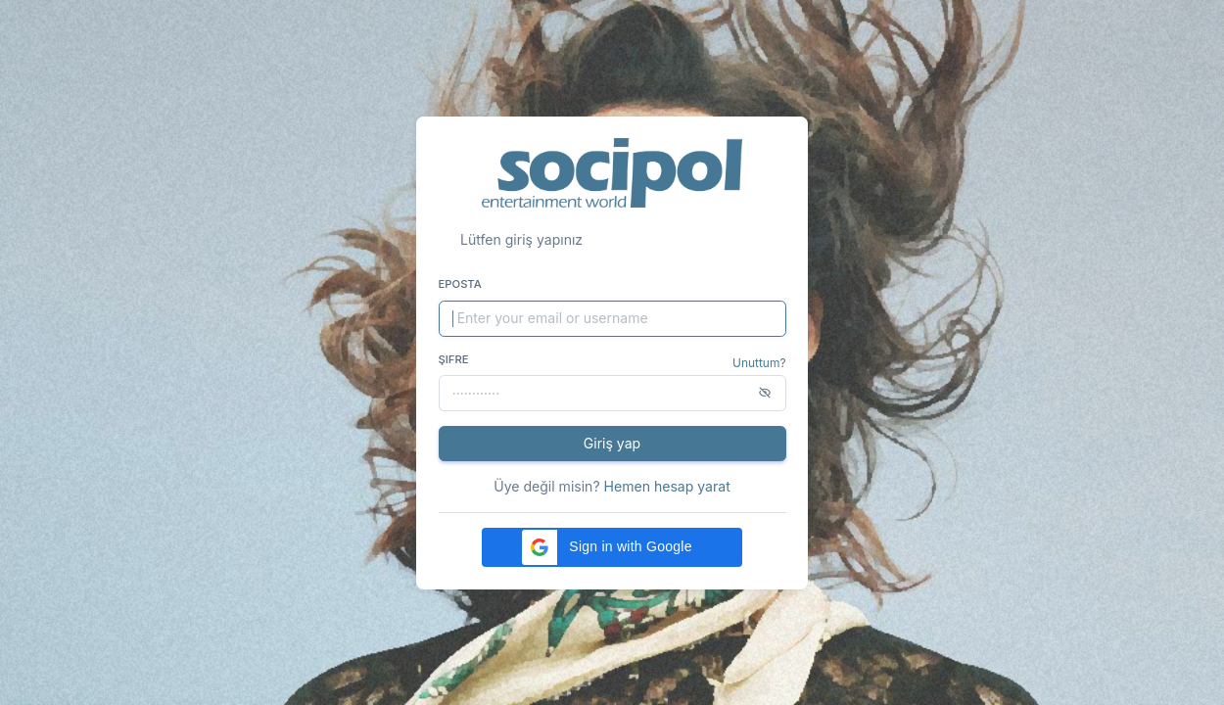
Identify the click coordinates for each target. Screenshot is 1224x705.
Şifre (454, 359)
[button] (612, 547)
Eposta (460, 284)
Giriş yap (612, 443)
